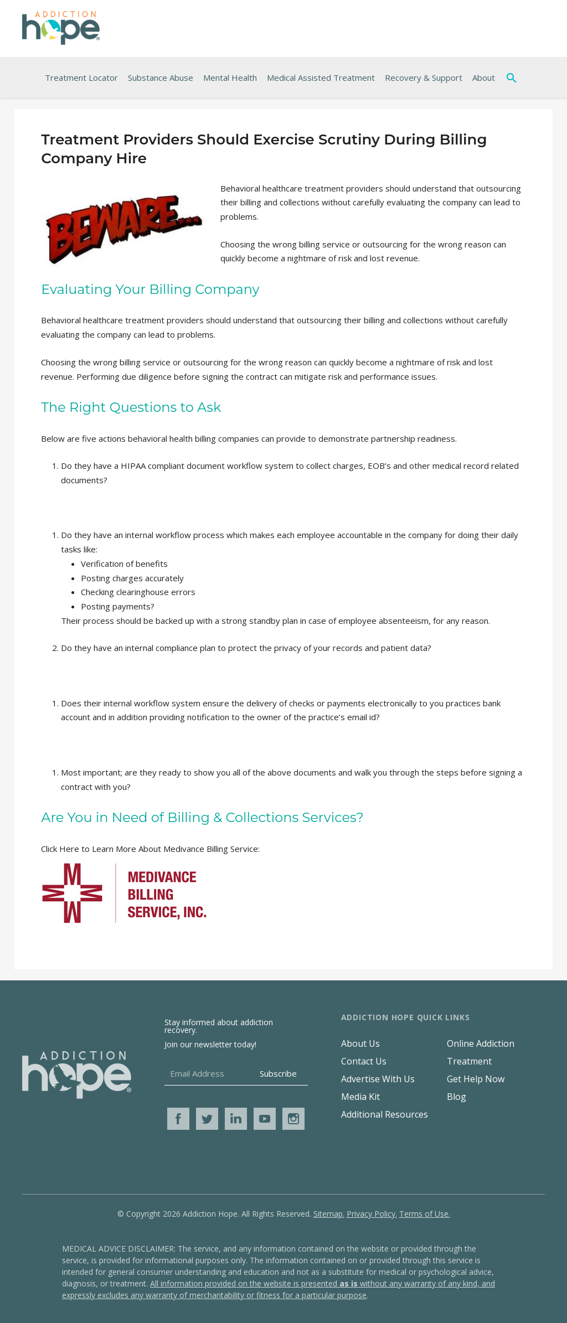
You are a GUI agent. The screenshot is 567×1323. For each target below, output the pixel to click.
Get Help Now (475, 1079)
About (483, 77)
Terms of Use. (424, 1213)
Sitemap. (328, 1213)
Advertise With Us (378, 1079)
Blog (456, 1097)
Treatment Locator (81, 77)
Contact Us (363, 1061)
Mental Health (230, 77)
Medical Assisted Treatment (321, 77)
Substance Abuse (160, 77)
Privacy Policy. (372, 1213)
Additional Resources (384, 1114)
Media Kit (360, 1097)
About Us (360, 1043)
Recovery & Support (423, 77)
